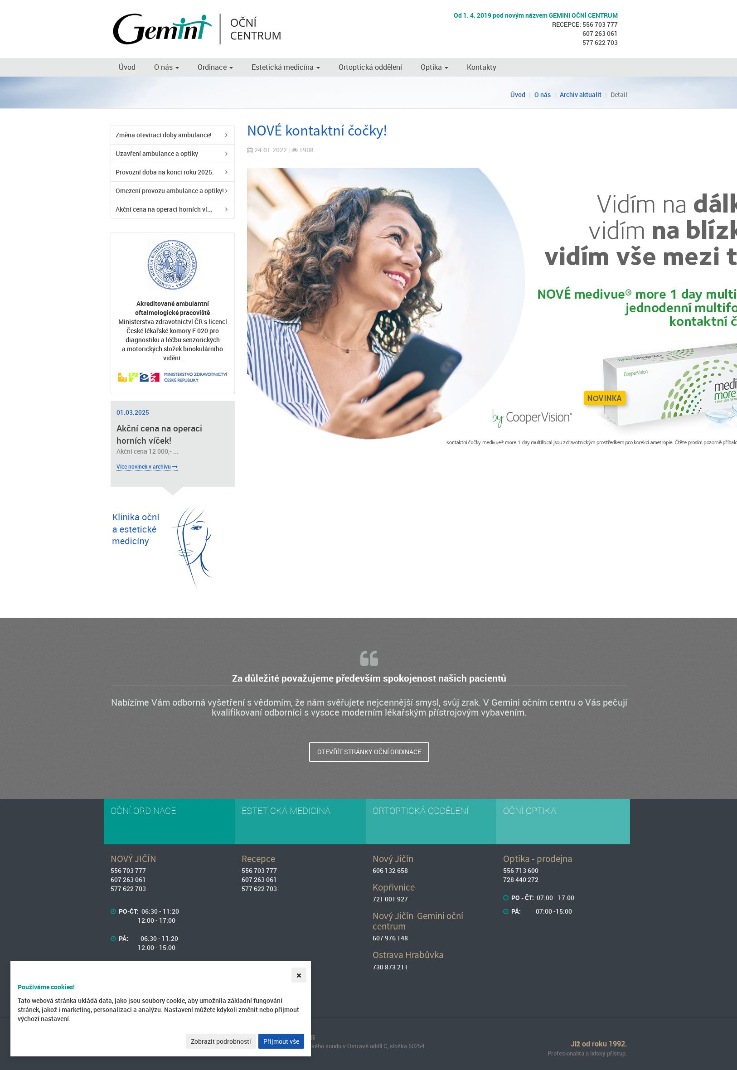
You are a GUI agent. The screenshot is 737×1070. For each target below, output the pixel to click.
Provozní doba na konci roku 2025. (165, 172)
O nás (166, 67)
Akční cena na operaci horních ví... (164, 209)
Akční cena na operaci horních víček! (159, 434)
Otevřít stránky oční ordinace (369, 751)
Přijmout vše (281, 1041)
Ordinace (215, 67)
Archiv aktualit (580, 94)
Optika (434, 67)
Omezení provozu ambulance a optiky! (170, 190)
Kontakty (481, 67)
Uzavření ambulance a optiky (157, 153)
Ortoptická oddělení (370, 67)
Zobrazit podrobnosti (221, 1041)
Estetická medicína (286, 67)
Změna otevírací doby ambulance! (164, 135)
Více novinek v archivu (147, 466)
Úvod (127, 67)
